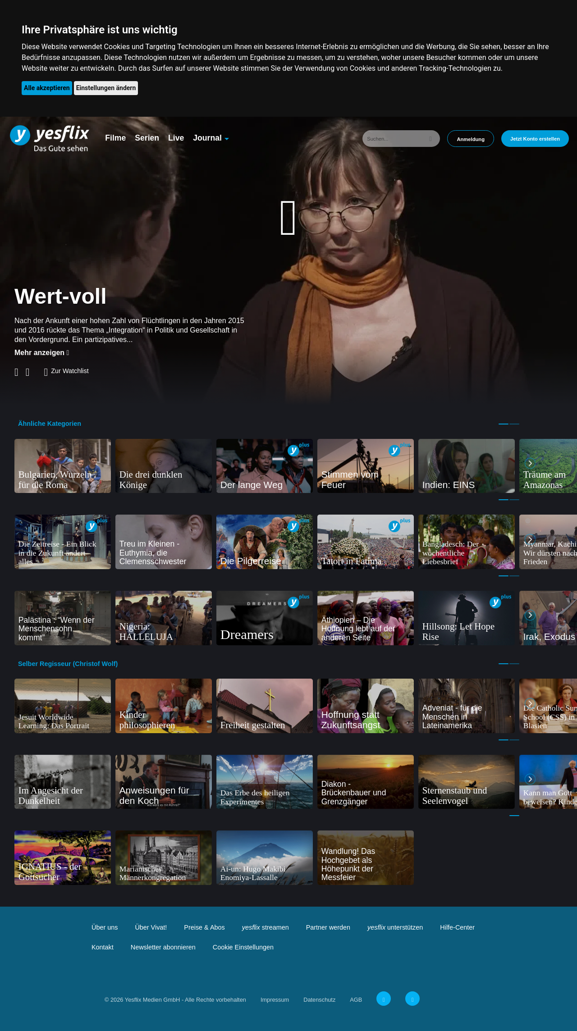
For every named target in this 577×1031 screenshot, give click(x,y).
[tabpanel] (62, 466)
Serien (147, 137)
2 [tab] (514, 499)
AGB (356, 999)
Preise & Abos (204, 927)
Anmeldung (471, 139)
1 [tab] (503, 499)
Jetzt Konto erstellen (535, 138)
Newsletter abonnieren (163, 947)
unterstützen (395, 927)
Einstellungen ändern (106, 87)
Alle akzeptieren (47, 87)
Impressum (275, 999)
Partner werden (328, 927)
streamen (265, 927)
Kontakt (103, 947)
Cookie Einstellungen (243, 947)
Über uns (105, 927)
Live (176, 137)
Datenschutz (319, 999)
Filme (115, 137)
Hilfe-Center (457, 927)
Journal (207, 137)
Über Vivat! (151, 927)
